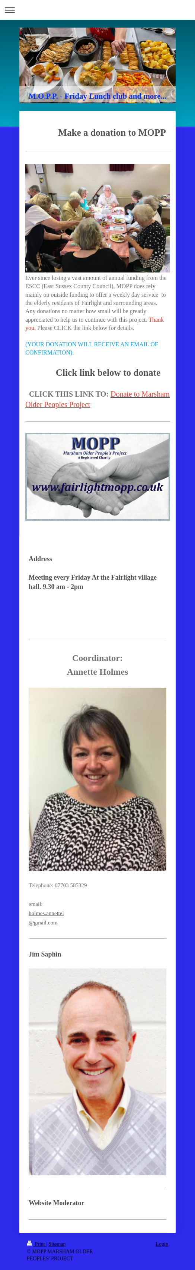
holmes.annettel (46, 913)
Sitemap (57, 1244)
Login (162, 1244)
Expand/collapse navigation (97, 10)
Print (36, 1244)
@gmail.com (43, 923)
